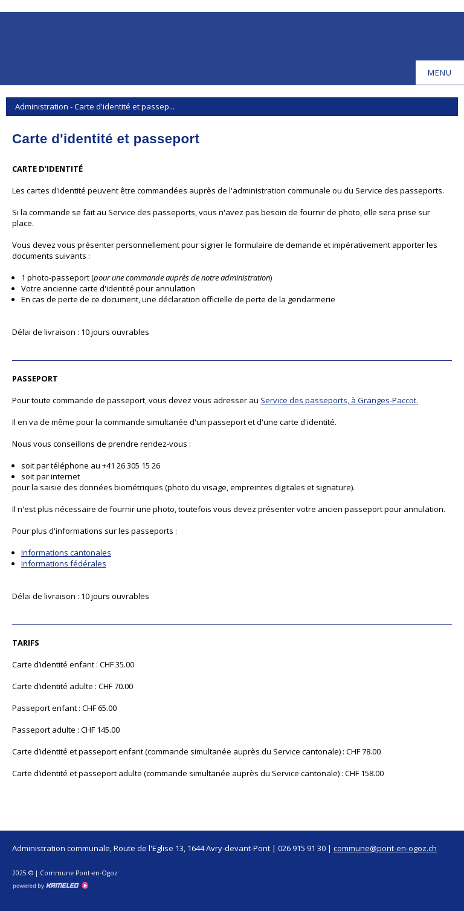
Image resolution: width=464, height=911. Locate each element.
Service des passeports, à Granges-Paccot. (339, 400)
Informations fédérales (63, 563)
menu (445, 72)
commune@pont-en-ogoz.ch (385, 848)
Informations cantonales (66, 552)
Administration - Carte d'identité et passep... (232, 106)
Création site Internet (50, 885)
